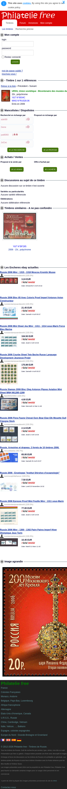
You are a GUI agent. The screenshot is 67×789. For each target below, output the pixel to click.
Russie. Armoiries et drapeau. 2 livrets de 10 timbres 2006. (29, 447)
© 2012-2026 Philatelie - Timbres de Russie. (24, 746)
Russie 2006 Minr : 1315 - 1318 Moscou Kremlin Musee (27, 272)
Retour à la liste (8, 86)
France (4, 688)
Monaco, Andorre (9, 696)
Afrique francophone (10, 705)
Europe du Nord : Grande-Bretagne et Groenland (24, 735)
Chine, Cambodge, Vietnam (14, 722)
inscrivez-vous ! (9, 74)
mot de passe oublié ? (12, 71)
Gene (3, 127)
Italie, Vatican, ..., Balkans (13, 726)
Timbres (9, 23)
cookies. (27, 3)
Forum (23, 23)
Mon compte (46, 23)
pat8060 (5, 135)
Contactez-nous (8, 787)
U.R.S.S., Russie (9, 718)
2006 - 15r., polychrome (19, 249)
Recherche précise (24, 29)
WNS (55, 781)
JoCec (4, 142)
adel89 (4, 119)
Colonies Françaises (10, 692)
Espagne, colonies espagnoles (15, 730)
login (4, 39)
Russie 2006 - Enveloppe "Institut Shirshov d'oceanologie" (30, 473)
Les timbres (7, 29)
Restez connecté (13, 57)
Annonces (33, 23)
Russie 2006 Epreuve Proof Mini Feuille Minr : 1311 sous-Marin (32, 501)
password (6, 48)
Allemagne (6, 709)
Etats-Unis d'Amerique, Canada (16, 713)
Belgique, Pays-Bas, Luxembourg (17, 700)
